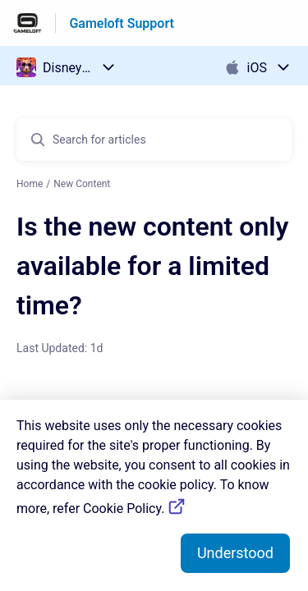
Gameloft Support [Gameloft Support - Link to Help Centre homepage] (121, 23)
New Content (81, 184)
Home (29, 184)
